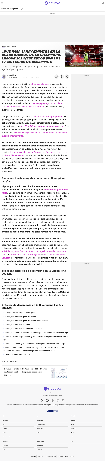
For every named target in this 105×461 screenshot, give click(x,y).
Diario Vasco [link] (5, 441)
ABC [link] (4, 416)
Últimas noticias (20, 3)
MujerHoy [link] (73, 432)
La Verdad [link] (39, 432)
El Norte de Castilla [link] (7, 437)
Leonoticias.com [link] (40, 437)
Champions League (16, 9)
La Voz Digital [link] (39, 428)
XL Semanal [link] (73, 437)
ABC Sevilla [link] (5, 420)
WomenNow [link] (73, 416)
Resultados (9, 3)
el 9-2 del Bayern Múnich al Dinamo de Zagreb (23, 251)
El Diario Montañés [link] (41, 424)
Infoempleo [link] (39, 449)
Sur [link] (37, 416)
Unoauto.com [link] (40, 445)
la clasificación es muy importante (47, 116)
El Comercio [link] (5, 445)
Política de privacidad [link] (50, 456)
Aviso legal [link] (40, 456)
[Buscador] (103, 3)
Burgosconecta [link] (40, 441)
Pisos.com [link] (73, 428)
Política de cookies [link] (69, 456)
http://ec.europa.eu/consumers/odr (62, 405)
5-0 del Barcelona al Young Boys (26, 254)
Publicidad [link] (60, 456)
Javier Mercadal (13, 75)
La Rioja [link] (4, 432)
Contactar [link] (33, 456)
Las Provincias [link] (40, 420)
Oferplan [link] (72, 424)
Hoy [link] (3, 424)
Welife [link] (72, 441)
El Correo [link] (5, 428)
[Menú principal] (2, 3)
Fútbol (3, 9)
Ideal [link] (4, 449)
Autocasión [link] (73, 420)
